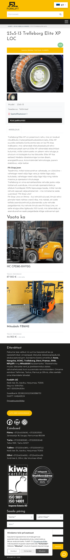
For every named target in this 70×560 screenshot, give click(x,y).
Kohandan (28, 551)
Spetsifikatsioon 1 (17, 114)
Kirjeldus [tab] (14, 129)
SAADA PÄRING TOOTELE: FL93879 (35, 50)
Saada (58, 546)
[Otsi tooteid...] (32, 14)
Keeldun (13, 551)
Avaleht (10, 26)
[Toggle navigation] (66, 21)
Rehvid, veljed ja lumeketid (21, 26)
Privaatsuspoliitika (15, 401)
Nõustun (42, 551)
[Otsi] (60, 14)
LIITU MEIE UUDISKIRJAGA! (19, 413)
